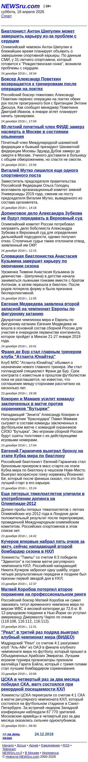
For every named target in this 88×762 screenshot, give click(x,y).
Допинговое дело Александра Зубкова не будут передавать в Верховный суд (41, 215)
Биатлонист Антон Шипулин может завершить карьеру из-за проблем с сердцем (39, 36)
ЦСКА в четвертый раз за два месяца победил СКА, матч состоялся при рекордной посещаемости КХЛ (40, 684)
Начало (8, 745)
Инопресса (50, 753)
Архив (33, 745)
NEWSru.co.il (12, 753)
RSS (66, 745)
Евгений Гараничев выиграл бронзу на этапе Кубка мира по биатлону (42, 453)
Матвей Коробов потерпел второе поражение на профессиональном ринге (43, 592)
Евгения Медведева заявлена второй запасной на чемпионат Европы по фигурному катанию (40, 309)
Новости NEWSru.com (22, 756)
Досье (21, 745)
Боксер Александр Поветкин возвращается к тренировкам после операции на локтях (39, 84)
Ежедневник (50, 745)
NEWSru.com (20, 6)
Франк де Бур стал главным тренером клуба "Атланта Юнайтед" (41, 354)
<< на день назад (11, 736)
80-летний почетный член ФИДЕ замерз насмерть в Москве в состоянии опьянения (42, 131)
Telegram (9, 749)
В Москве (32, 753)
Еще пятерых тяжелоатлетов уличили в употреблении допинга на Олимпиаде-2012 (42, 498)
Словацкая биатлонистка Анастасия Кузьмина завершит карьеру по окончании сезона (39, 261)
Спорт (6, 16)
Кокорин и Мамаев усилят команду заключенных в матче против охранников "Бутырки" (37, 403)
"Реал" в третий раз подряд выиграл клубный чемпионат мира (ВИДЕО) (40, 634)
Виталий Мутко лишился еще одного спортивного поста (39, 173)
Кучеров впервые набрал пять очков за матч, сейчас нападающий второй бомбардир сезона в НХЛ (42, 546)
